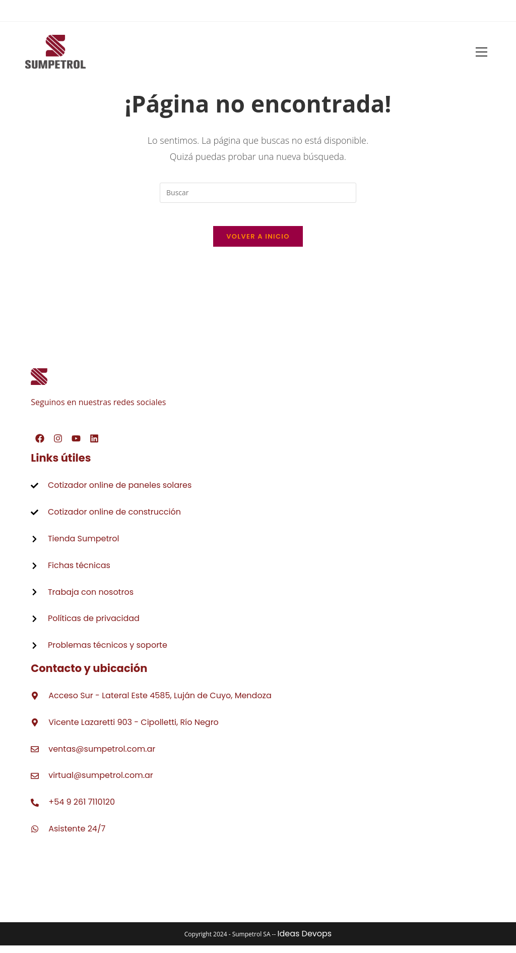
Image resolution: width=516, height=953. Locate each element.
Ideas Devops (304, 941)
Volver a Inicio (258, 244)
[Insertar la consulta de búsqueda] (258, 193)
